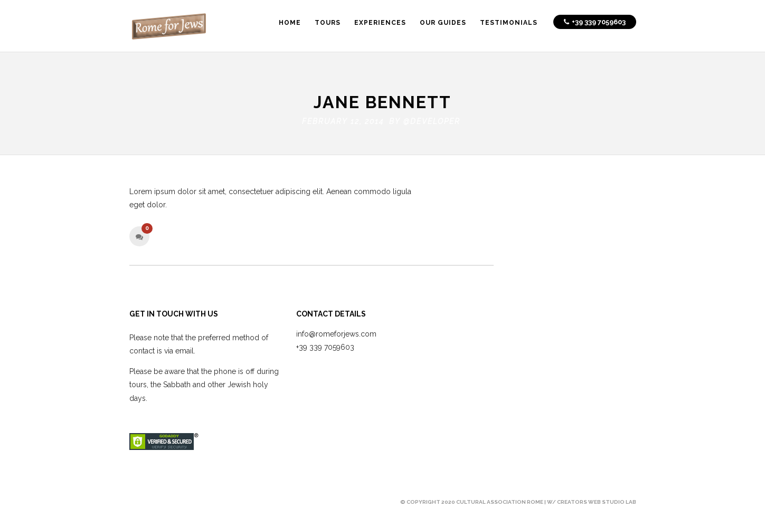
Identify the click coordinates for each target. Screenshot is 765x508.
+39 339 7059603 (325, 345)
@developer (431, 119)
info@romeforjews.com (336, 332)
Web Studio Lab (612, 500)
